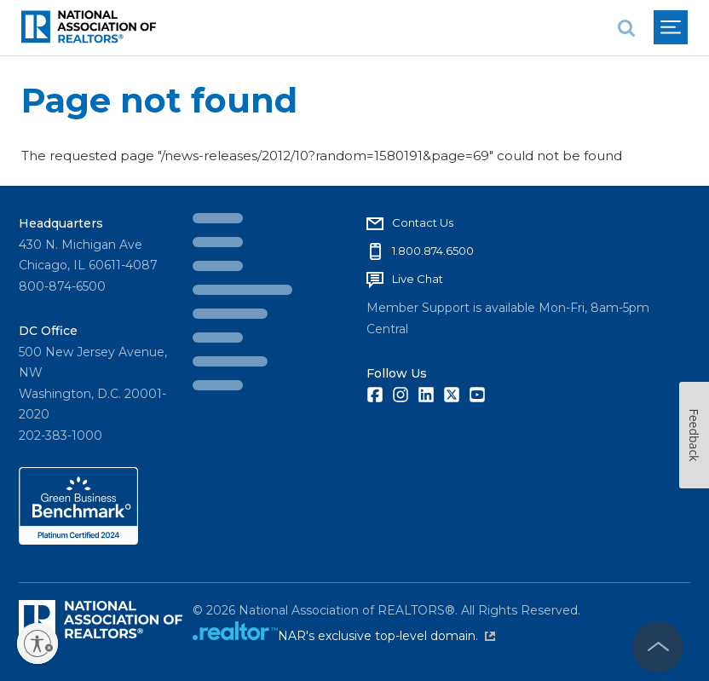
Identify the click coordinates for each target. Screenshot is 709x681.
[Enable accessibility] (37, 643)
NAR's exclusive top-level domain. (386, 635)
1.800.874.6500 (433, 250)
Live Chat (417, 279)
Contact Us (422, 222)
